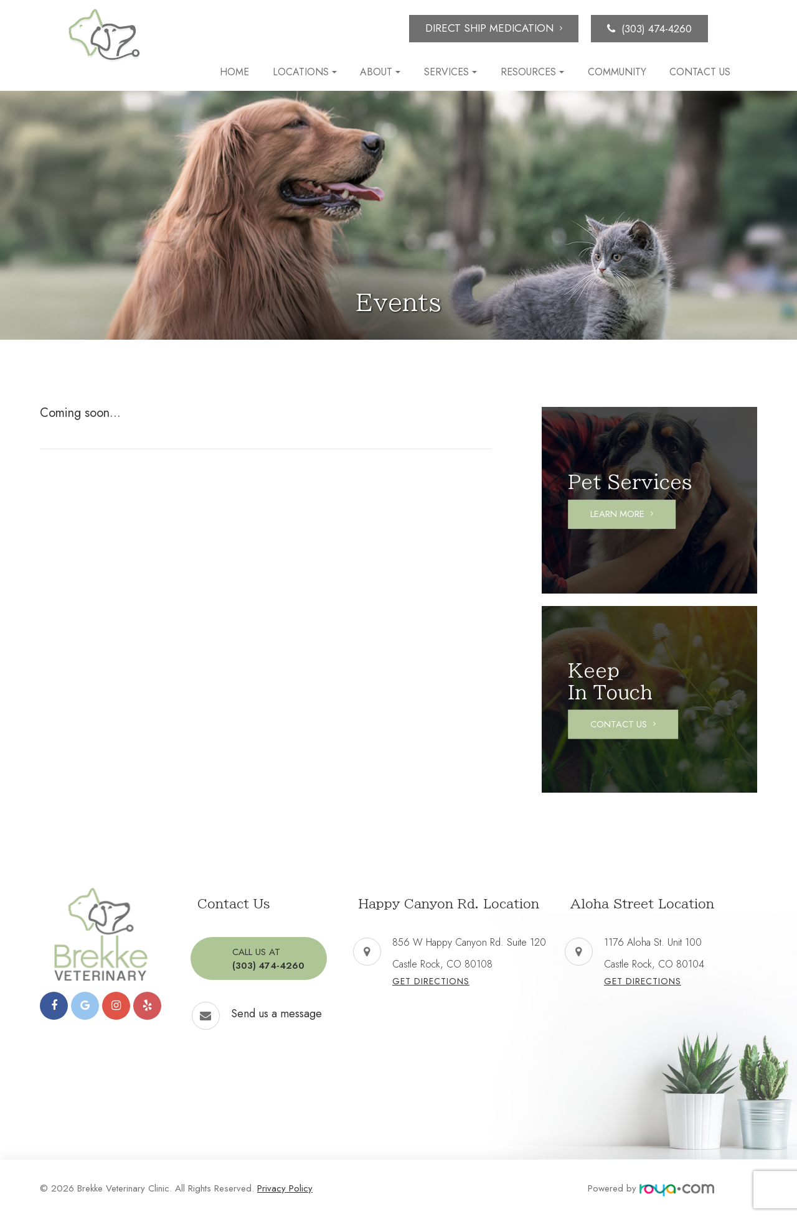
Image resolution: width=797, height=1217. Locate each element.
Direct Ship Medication (489, 28)
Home (234, 72)
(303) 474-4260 (656, 28)
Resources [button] (532, 72)
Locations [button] (305, 72)
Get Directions (430, 981)
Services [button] (450, 72)
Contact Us (699, 72)
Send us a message (276, 1012)
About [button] (380, 72)
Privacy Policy (285, 1188)
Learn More (623, 514)
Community (617, 72)
